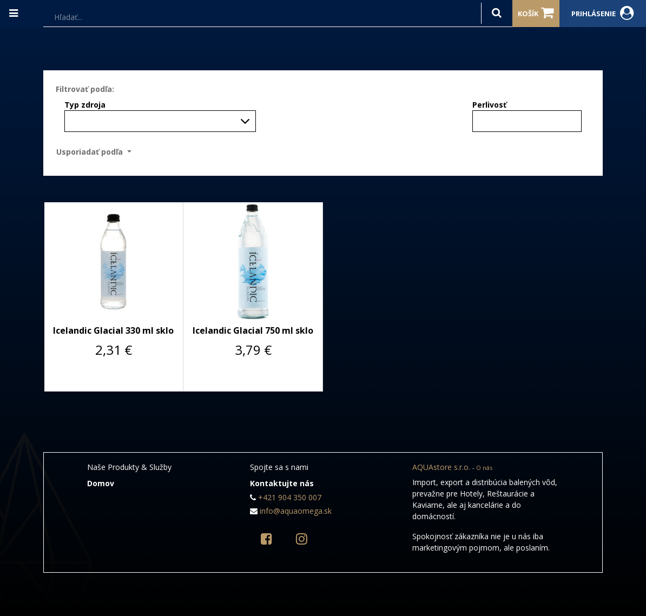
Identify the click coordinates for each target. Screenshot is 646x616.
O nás (484, 467)
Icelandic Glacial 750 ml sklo (253, 330)
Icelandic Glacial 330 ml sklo (113, 330)
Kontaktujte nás (282, 483)
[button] (97, 152)
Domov (100, 483)
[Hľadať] (496, 13)
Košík (536, 13)
